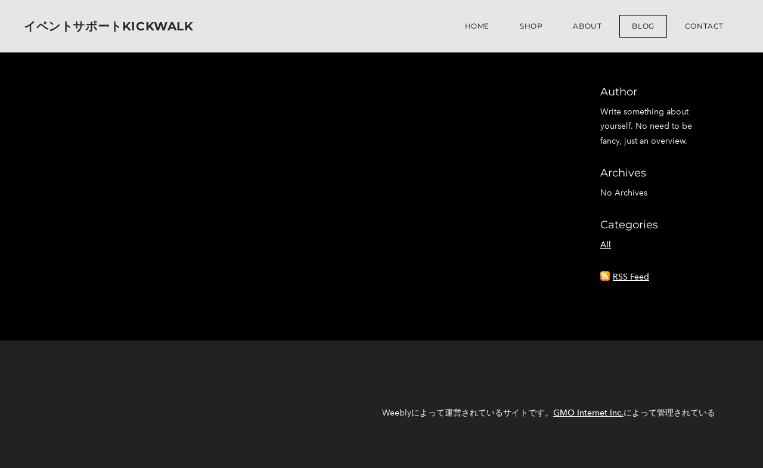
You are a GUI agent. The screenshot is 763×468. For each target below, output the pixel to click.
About (587, 25)
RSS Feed (631, 277)
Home (477, 25)
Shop (531, 25)
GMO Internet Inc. (588, 413)
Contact (704, 25)
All (605, 245)
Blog (643, 25)
